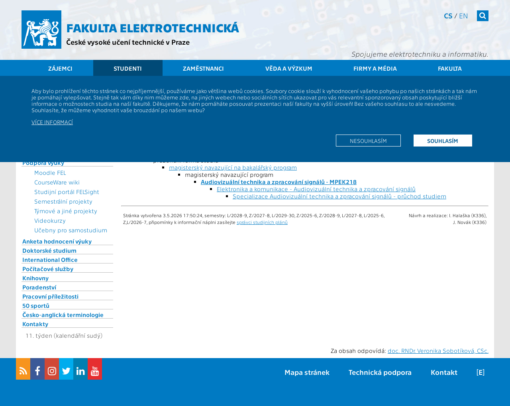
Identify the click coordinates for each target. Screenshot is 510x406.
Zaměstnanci (203, 68)
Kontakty (35, 323)
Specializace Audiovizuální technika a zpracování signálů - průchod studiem (339, 196)
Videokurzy (50, 220)
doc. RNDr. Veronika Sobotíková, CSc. (438, 350)
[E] (480, 372)
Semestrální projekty (63, 201)
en (463, 15)
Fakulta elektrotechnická (152, 27)
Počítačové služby (47, 268)
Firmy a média (375, 68)
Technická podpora (380, 372)
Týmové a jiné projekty (65, 210)
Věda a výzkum (288, 68)
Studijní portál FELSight (66, 191)
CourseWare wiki (57, 182)
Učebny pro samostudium (70, 230)
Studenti (128, 68)
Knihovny (35, 277)
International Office (50, 259)
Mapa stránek (307, 372)
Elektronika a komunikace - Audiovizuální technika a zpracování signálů (316, 188)
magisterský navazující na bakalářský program (233, 167)
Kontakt (444, 372)
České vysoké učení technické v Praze (128, 42)
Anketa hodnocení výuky (57, 241)
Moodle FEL (50, 172)
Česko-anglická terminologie (63, 314)
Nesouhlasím (368, 140)
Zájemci (60, 68)
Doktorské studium (49, 250)
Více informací (52, 122)
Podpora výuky (43, 162)
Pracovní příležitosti (50, 296)
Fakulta (450, 68)
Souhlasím (442, 140)
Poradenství (39, 287)
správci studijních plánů (262, 222)
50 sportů (35, 305)
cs (448, 15)
